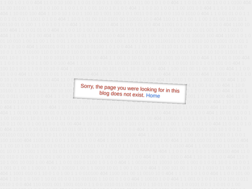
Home (153, 95)
